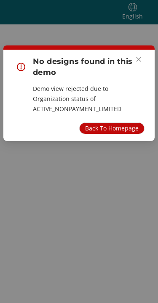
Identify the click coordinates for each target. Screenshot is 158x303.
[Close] (138, 59)
